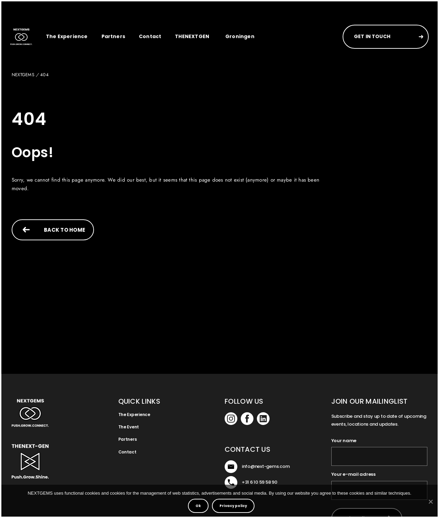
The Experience (67, 36)
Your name (344, 441)
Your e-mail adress (353, 474)
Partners (113, 36)
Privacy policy (233, 505)
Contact (150, 36)
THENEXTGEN (192, 36)
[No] (430, 501)
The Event (128, 427)
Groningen (239, 36)
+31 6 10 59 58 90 (259, 482)
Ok (198, 505)
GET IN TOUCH (372, 36)
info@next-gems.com (265, 466)
